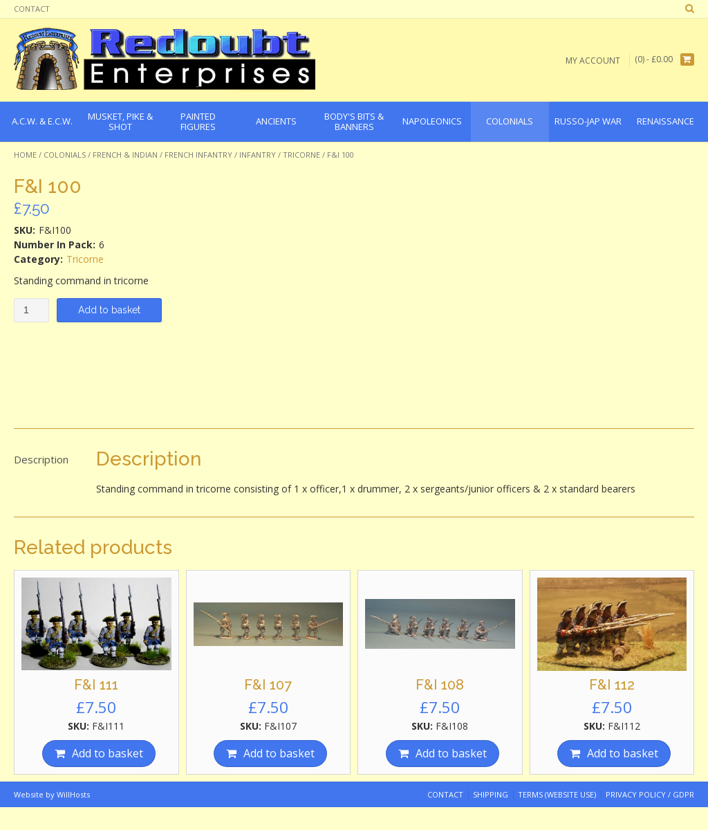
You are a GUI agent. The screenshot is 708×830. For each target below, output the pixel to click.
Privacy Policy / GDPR (650, 794)
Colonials (65, 154)
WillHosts (73, 794)
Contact (32, 8)
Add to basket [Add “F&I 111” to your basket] (107, 753)
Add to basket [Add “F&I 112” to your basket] (622, 753)
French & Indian (125, 154)
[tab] (41, 460)
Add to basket (109, 309)
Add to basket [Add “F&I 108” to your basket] (451, 753)
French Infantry (198, 154)
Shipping (490, 794)
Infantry (257, 154)
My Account (593, 60)
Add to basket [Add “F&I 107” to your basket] (279, 753)
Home (25, 154)
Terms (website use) (557, 794)
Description (41, 459)
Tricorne (301, 154)
